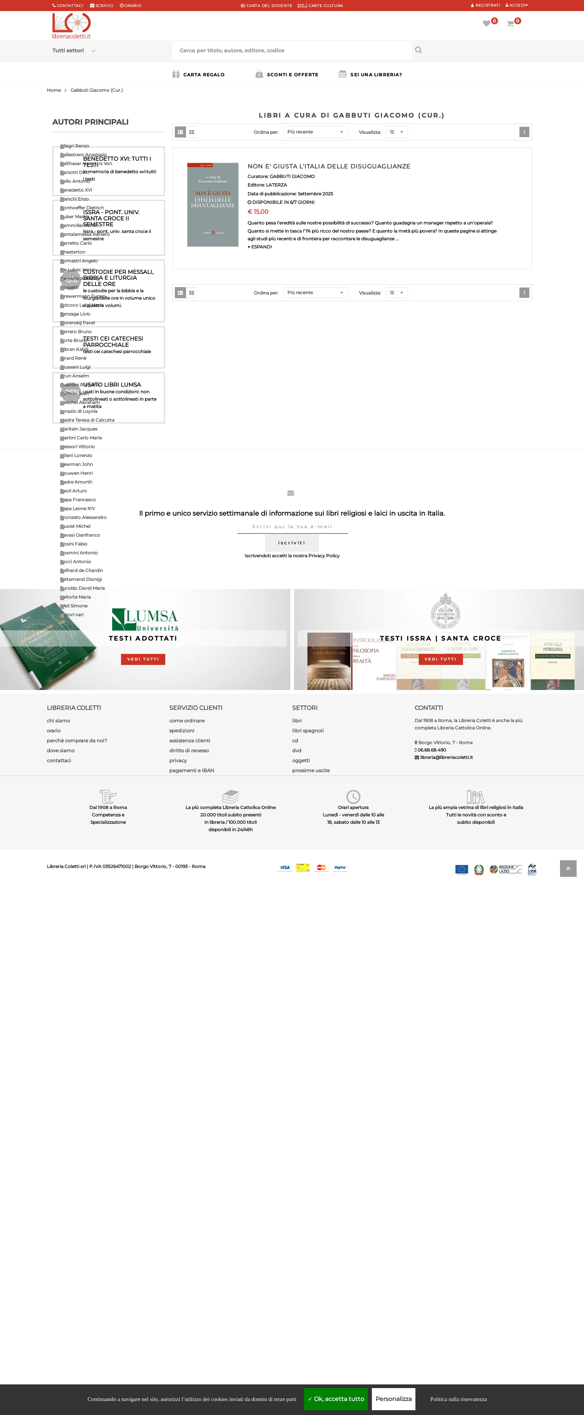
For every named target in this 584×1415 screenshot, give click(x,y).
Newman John (76, 464)
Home (54, 90)
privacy (178, 1287)
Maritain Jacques (78, 429)
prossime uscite (311, 1297)
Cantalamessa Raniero (85, 234)
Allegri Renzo (74, 146)
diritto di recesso (189, 1277)
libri (297, 1247)
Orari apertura (353, 1333)
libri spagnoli (308, 1257)
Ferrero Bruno (76, 331)
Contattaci (70, 5)
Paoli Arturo (73, 491)
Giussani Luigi (75, 367)
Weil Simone (73, 606)
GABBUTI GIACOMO (292, 176)
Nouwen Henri (76, 473)
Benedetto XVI (76, 190)
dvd (296, 1277)
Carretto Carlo (76, 243)
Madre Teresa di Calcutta (87, 420)
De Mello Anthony (80, 278)
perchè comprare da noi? (77, 1267)
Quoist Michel (75, 526)
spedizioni (181, 1257)
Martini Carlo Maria (81, 437)
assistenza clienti (189, 1267)
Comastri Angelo (79, 261)
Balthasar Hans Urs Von (86, 163)
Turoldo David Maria (82, 588)
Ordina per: (266, 132)
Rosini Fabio (73, 544)
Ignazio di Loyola (78, 411)
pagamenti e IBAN (191, 1297)
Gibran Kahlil (74, 349)
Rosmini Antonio (79, 552)
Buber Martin (74, 216)
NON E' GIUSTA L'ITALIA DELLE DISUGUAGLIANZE (329, 166)
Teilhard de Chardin (81, 570)
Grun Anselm (74, 376)
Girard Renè (73, 358)
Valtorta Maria (75, 597)
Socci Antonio (75, 561)
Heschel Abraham (80, 402)
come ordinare (187, 1247)
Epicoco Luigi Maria (81, 305)
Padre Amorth (76, 482)
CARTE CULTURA (320, 5)
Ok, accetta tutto (336, 1398)
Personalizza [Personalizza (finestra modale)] (394, 1398)
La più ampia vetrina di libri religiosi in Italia (476, 1333)
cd (295, 1267)
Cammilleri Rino (78, 225)
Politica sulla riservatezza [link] (458, 1399)
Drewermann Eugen (83, 296)
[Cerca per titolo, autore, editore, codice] (472, 50)
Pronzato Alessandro (83, 517)
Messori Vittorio (77, 446)
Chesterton (72, 252)
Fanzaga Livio (75, 314)
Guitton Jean (74, 393)
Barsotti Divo (74, 172)
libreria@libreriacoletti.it (446, 1283)
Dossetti (69, 287)
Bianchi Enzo (74, 199)
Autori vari (71, 614)
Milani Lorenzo (76, 455)
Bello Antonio (75, 181)
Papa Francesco (78, 499)
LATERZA (276, 185)
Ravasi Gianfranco (80, 535)
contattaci (59, 1287)
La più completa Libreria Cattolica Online (231, 1333)
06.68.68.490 (432, 1276)
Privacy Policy (324, 1082)
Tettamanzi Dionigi (81, 579)
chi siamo (58, 1247)
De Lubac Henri (77, 269)
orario (133, 5)
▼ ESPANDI (260, 247)
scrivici (105, 5)
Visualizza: (370, 132)
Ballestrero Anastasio (83, 154)
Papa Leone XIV (77, 508)
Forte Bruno (73, 340)
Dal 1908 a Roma (108, 1333)
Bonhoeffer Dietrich (82, 207)
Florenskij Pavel (77, 322)
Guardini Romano (80, 384)
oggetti (301, 1287)
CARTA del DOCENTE (266, 5)
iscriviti (291, 1069)
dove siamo (61, 1277)
